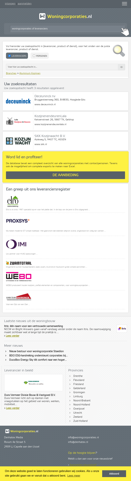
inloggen (10, 3)
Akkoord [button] (114, 473)
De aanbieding (65, 175)
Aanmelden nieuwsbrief (83, 465)
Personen (40, 56)
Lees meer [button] (73, 475)
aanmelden (25, 3)
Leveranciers (17, 56)
